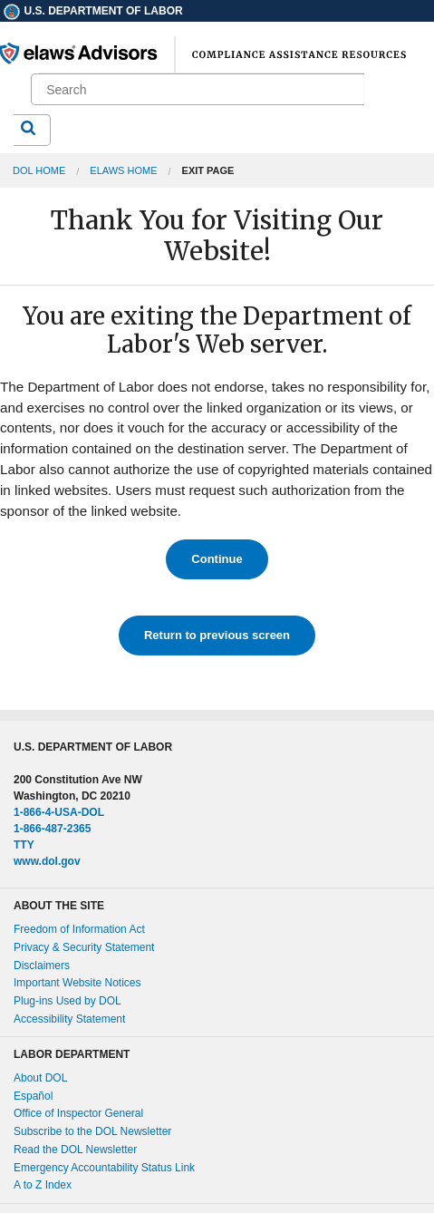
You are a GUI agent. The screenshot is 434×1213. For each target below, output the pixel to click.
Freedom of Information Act (79, 929)
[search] (201, 89)
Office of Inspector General (78, 1113)
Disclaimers (42, 965)
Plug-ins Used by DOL (67, 1001)
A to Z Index (43, 1185)
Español (33, 1096)
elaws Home (123, 170)
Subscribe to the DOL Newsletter (92, 1131)
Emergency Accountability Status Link (104, 1167)
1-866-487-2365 (52, 828)
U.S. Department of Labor (92, 11)
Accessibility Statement (69, 1019)
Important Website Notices (77, 982)
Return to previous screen (217, 635)
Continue (216, 559)
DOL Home (39, 170)
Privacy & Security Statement (84, 947)
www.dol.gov (47, 861)
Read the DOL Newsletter (75, 1149)
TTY (24, 845)
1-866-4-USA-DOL (59, 812)
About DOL (40, 1078)
